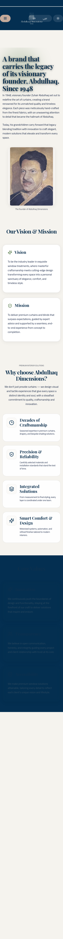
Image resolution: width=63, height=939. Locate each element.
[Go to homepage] (32, 18)
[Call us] (52, 3)
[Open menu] (5, 18)
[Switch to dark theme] (58, 18)
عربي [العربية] (45, 18)
